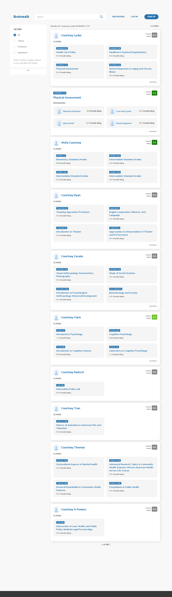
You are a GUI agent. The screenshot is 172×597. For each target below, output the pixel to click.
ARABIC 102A (115, 156)
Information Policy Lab (68, 389)
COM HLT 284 (62, 460)
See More (153, 82)
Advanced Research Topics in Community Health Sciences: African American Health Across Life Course (131, 467)
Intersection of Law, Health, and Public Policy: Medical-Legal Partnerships (76, 528)
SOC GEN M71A (115, 289)
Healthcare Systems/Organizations (127, 52)
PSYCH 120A (114, 330)
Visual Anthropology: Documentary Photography (75, 275)
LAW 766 (60, 385)
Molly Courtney (71, 143)
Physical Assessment (67, 68)
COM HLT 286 (62, 483)
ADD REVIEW (118, 16)
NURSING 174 (62, 65)
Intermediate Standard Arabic (125, 159)
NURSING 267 (62, 48)
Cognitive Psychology (120, 334)
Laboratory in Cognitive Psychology (128, 350)
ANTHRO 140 (115, 269)
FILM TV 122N (62, 421)
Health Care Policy (66, 52)
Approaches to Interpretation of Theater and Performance (131, 233)
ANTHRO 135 (62, 269)
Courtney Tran (70, 408)
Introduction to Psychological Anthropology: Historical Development (76, 294)
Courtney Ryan (70, 195)
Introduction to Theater (68, 231)
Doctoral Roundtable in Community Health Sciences (78, 489)
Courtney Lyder (71, 35)
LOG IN (134, 16)
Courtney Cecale (72, 256)
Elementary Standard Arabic (71, 159)
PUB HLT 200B (115, 483)
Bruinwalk (21, 17)
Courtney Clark (71, 317)
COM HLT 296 (115, 460)
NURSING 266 (115, 48)
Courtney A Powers (73, 509)
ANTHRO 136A (62, 289)
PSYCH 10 (60, 330)
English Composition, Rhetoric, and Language (127, 214)
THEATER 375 (62, 208)
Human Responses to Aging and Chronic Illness (130, 70)
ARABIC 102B (115, 172)
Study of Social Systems (122, 273)
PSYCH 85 (60, 347)
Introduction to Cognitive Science (73, 350)
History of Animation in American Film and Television (78, 427)
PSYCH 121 (114, 347)
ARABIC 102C (62, 172)
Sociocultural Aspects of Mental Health (76, 464)
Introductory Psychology (69, 334)
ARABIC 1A (61, 156)
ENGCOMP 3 (114, 208)
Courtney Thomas (73, 447)
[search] (67, 17)
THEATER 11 (114, 228)
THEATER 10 (61, 228)
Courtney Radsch (72, 372)
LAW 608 (60, 522)
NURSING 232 (115, 65)
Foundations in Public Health (124, 487)
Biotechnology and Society (123, 292)
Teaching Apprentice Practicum (73, 212)
